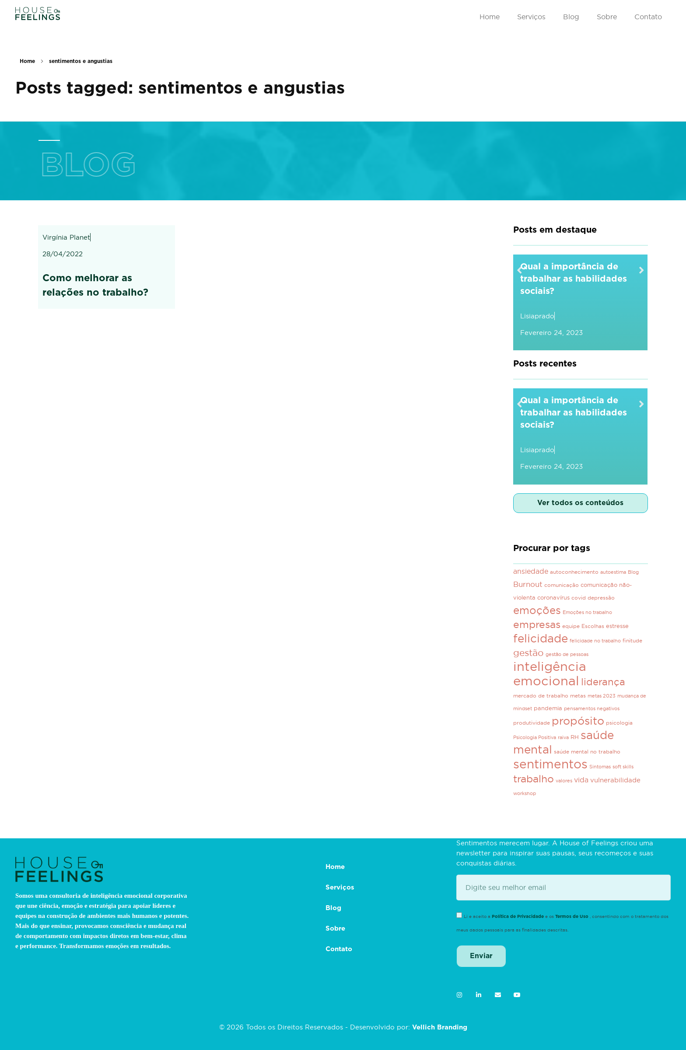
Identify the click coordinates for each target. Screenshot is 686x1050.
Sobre (607, 16)
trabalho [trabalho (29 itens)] (533, 778)
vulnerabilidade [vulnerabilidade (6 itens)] (615, 780)
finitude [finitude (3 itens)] (632, 640)
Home (490, 16)
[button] (519, 269)
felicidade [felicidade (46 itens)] (540, 638)
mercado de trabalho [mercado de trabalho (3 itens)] (540, 695)
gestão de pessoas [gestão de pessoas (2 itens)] (567, 654)
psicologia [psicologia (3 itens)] (619, 722)
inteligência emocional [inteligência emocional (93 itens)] (549, 673)
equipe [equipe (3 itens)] (571, 626)
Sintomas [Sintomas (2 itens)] (600, 767)
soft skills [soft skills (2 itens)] (623, 767)
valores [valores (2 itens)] (564, 781)
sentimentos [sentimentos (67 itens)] (550, 764)
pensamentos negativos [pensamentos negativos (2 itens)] (592, 708)
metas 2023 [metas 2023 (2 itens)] (602, 696)
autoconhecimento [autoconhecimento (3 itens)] (574, 572)
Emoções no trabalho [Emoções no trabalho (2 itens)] (587, 612)
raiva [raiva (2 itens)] (563, 737)
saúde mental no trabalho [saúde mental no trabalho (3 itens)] (587, 751)
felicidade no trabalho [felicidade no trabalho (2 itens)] (595, 641)
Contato (648, 16)
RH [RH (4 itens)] (574, 737)
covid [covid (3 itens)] (578, 597)
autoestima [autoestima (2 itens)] (613, 572)
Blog (571, 16)
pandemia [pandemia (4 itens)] (548, 708)
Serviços (531, 16)
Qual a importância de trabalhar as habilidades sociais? (573, 279)
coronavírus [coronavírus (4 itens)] (553, 597)
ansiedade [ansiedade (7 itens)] (530, 571)
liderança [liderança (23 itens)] (603, 682)
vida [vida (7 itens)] (581, 779)
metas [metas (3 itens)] (578, 695)
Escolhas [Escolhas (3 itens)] (592, 626)
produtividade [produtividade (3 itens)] (531, 722)
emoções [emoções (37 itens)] (537, 610)
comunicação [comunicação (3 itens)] (561, 585)
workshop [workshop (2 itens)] (524, 793)
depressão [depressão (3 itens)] (601, 597)
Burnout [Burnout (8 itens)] (527, 584)
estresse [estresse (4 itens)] (617, 626)
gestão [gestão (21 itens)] (528, 653)
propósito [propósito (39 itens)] (578, 721)
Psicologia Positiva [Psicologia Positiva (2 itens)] (534, 737)
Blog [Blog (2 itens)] (633, 572)
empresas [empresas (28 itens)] (536, 624)
